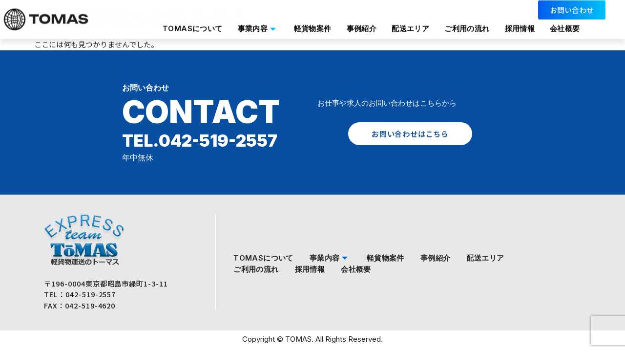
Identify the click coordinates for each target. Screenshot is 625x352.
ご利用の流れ (468, 21)
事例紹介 (361, 21)
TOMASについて (190, 21)
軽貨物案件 (311, 21)
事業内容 (255, 21)
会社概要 (175, 32)
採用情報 (522, 21)
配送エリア (411, 21)
